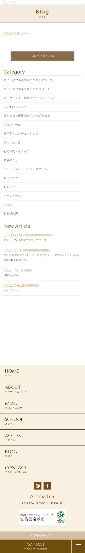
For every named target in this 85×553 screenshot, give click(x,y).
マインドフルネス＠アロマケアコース (28, 80)
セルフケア (11, 178)
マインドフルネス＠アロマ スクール (27, 89)
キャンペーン (12, 196)
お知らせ (9, 187)
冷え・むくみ (12, 143)
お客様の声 (11, 214)
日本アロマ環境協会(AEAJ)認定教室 (27, 116)
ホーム (12, 372)
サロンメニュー (13, 404)
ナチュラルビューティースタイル (25, 169)
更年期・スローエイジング (21, 134)
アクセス (13, 437)
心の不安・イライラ (17, 151)
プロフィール (12, 125)
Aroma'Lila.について (16, 388)
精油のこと (11, 160)
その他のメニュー (15, 107)
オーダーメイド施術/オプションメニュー (30, 98)
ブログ (8, 205)
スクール (14, 421)
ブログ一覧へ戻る (42, 56)
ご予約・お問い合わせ (17, 469)
